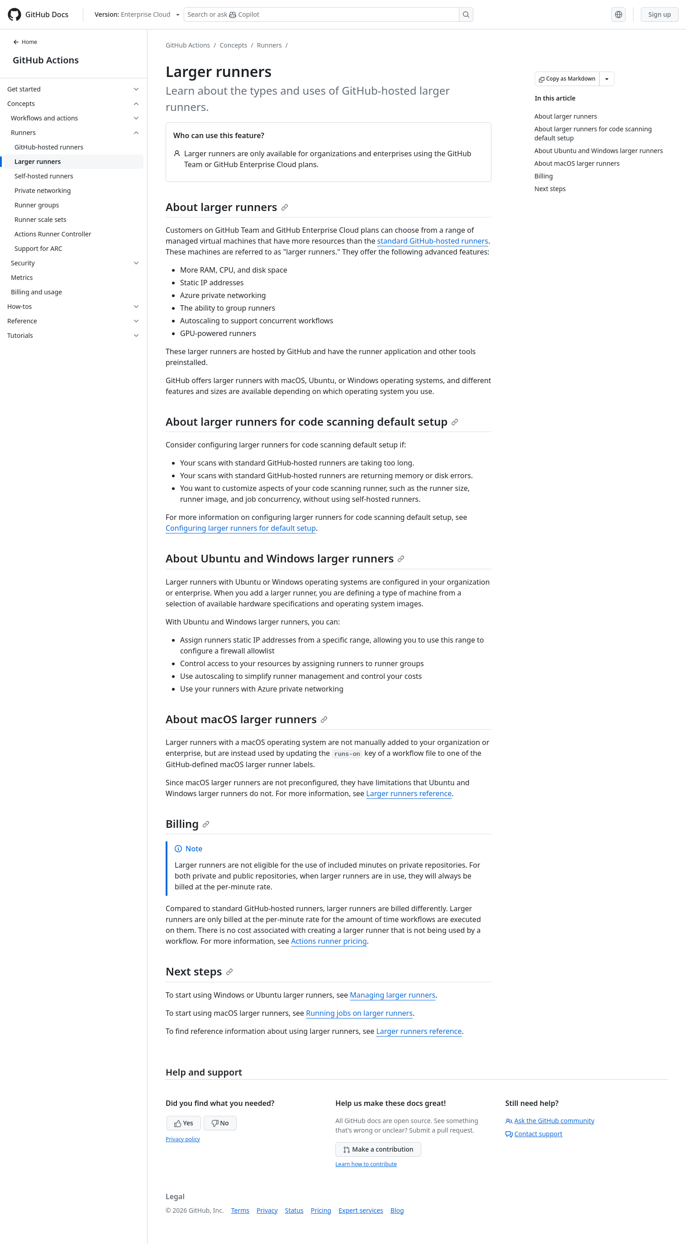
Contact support (533, 1133)
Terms (240, 1210)
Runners (269, 45)
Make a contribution (378, 1149)
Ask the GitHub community (550, 1120)
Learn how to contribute (366, 1164)
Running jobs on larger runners (359, 1013)
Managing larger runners (392, 995)
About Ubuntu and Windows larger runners (285, 558)
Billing (188, 823)
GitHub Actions (46, 60)
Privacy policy (183, 1139)
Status (294, 1210)
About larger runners (227, 206)
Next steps (199, 971)
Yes (183, 1123)
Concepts (234, 45)
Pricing (321, 1210)
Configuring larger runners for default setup (241, 528)
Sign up (659, 14)
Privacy (267, 1210)
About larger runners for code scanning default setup (312, 421)
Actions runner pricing (329, 941)
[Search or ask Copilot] (328, 14)
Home (25, 42)
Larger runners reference (409, 793)
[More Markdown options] (607, 79)
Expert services (360, 1210)
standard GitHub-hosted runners (432, 241)
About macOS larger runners (247, 718)
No (220, 1123)
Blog (397, 1210)
